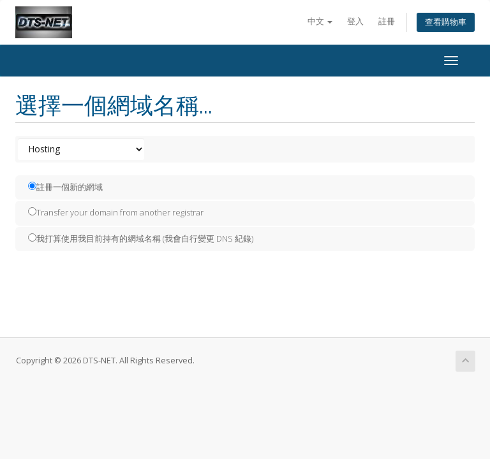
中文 (320, 21)
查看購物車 (445, 22)
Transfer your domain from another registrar (116, 212)
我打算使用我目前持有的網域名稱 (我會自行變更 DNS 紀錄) (140, 238)
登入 (355, 21)
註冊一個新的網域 (65, 187)
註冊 (386, 21)
